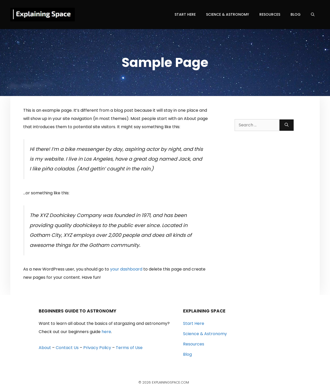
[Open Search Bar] (313, 14)
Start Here (185, 14)
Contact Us (67, 348)
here (106, 332)
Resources (269, 14)
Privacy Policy (97, 348)
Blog (296, 14)
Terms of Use (129, 348)
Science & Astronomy (227, 14)
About (45, 348)
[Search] (286, 125)
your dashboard (126, 269)
